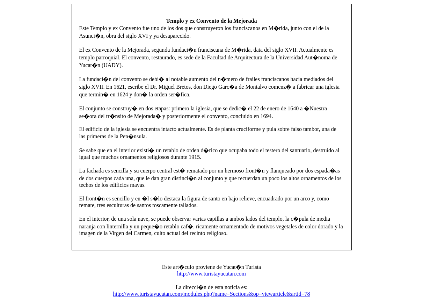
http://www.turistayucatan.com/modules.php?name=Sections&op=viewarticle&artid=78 (211, 294)
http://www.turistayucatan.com (211, 274)
